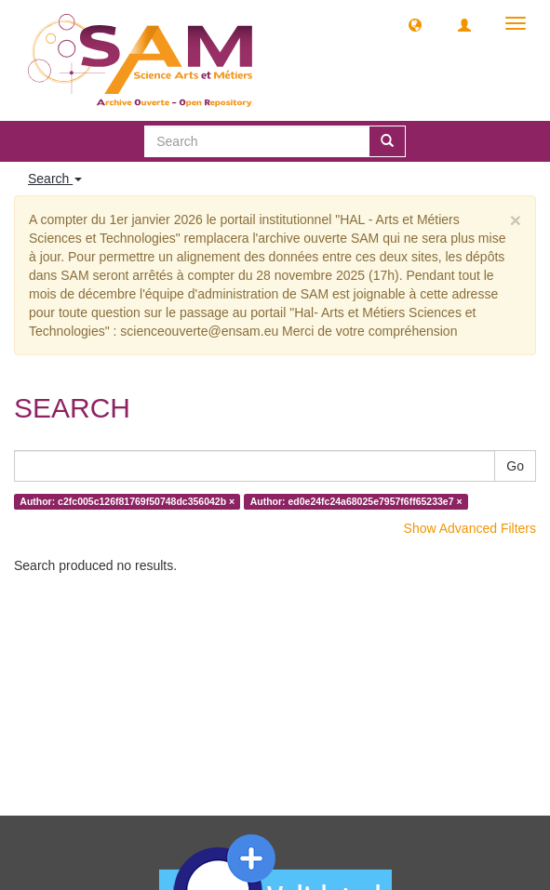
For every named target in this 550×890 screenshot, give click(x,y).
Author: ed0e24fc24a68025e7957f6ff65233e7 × (356, 501)
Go (515, 465)
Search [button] (55, 178)
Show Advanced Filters (470, 528)
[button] (415, 24)
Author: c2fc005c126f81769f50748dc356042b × (127, 501)
